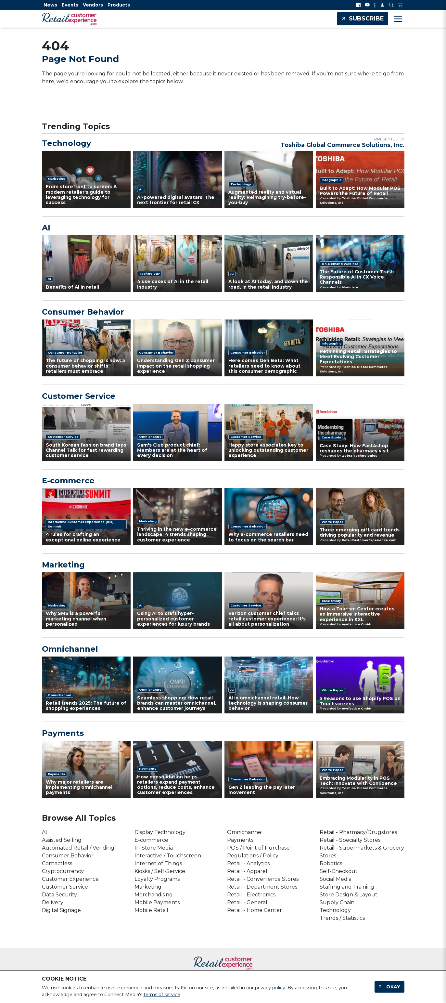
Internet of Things (158, 863)
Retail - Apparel (247, 871)
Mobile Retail (151, 910)
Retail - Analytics (248, 863)
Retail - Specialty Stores (350, 840)
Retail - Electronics (251, 895)
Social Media (335, 879)
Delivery (52, 902)
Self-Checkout (339, 871)
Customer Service (78, 396)
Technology (66, 143)
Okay (393, 987)
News (50, 4)
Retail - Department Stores (262, 887)
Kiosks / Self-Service (159, 871)
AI (46, 227)
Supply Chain (337, 902)
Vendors (93, 4)
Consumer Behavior (83, 312)
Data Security (59, 895)
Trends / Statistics (342, 918)
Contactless (57, 863)
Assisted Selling (62, 840)
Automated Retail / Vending (78, 848)
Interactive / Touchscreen (167, 856)
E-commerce (68, 480)
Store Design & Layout (348, 895)
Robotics (331, 863)
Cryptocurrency (63, 871)
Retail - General (247, 902)
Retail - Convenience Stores (263, 879)
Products (119, 4)
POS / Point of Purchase (258, 848)
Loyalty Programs (157, 879)
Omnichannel (70, 649)
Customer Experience (70, 879)
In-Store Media (153, 848)
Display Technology (159, 832)
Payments (63, 733)
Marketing (63, 564)
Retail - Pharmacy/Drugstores (358, 832)
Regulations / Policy (252, 856)
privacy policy (270, 988)
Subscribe (366, 18)
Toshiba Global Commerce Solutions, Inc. (342, 144)
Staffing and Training (347, 887)
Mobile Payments (157, 902)
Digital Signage (61, 910)
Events (70, 4)
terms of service (162, 994)
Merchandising (153, 895)
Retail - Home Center (254, 910)
